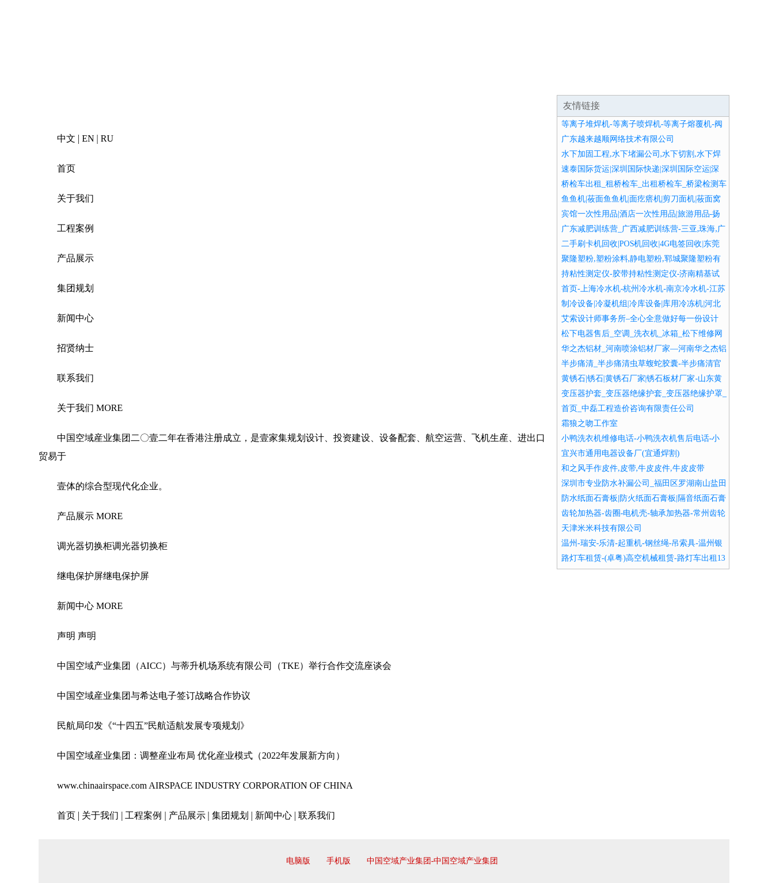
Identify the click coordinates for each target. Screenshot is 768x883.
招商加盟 (421, 80)
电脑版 (298, 861)
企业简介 (144, 80)
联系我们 (559, 80)
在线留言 (697, 80)
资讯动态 (628, 80)
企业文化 (213, 80)
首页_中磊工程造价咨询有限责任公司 (627, 408)
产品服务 (282, 80)
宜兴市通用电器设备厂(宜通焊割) (620, 453)
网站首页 (75, 80)
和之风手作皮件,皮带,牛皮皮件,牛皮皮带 (633, 468)
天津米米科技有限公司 (601, 528)
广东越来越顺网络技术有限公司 (617, 139)
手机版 (338, 861)
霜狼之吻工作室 (589, 423)
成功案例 (352, 80)
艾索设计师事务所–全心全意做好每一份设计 (639, 318)
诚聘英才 (490, 80)
